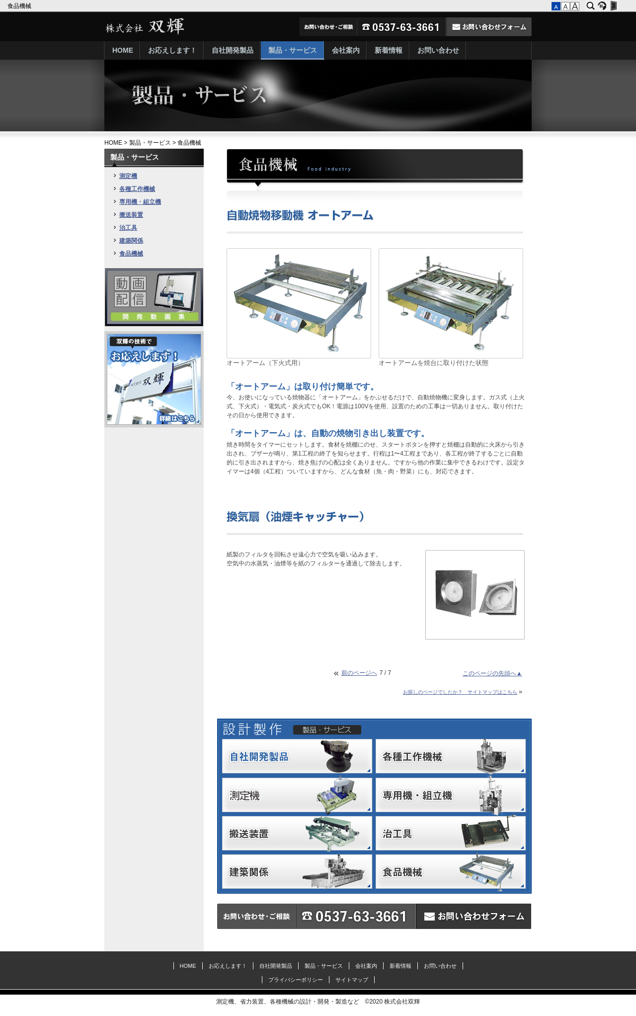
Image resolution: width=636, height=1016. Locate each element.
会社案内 (346, 50)
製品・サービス (292, 50)
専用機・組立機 (140, 201)
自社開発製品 (232, 50)
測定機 (128, 176)
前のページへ (359, 672)
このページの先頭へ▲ (492, 673)
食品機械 (20, 5)
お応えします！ (172, 50)
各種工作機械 (137, 188)
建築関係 (131, 240)
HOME (122, 50)
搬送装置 (131, 214)
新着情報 (388, 50)
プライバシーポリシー (295, 980)
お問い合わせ (438, 50)
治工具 (128, 227)
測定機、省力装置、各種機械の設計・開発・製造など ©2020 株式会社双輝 (318, 1001)
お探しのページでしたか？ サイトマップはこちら (460, 692)
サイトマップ (351, 980)
